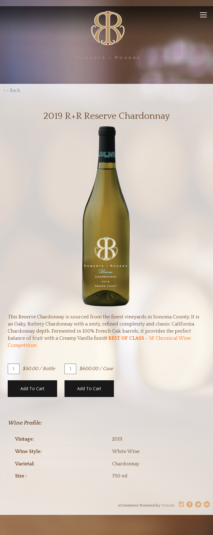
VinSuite (168, 505)
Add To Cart (32, 388)
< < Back (11, 90)
